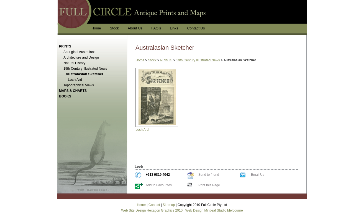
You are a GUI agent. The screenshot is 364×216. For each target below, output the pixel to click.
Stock (152, 60)
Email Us (257, 175)
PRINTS (166, 60)
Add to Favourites (159, 185)
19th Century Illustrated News (198, 60)
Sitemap (169, 205)
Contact (154, 205)
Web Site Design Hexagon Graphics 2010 (152, 210)
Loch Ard (141, 130)
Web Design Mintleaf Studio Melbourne (214, 210)
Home (139, 60)
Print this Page (209, 185)
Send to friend (208, 175)
